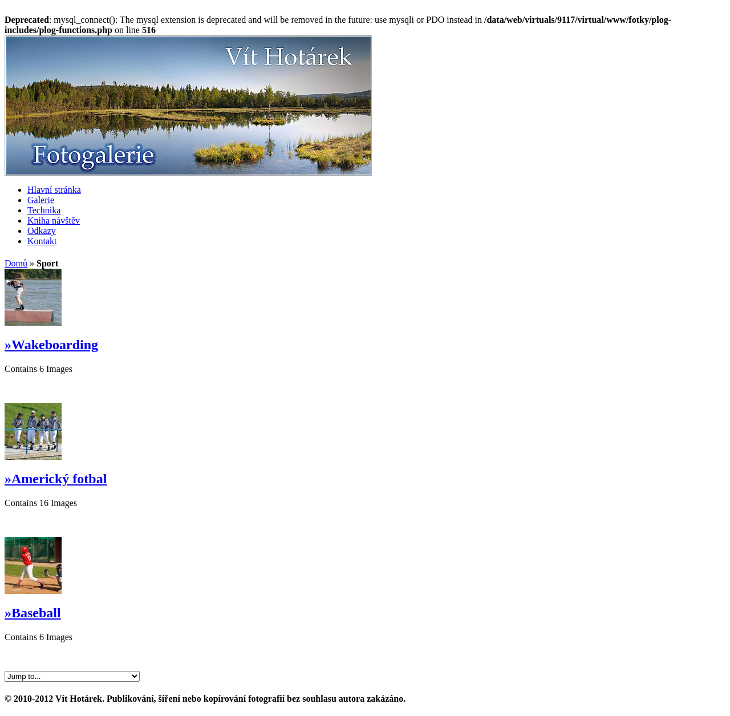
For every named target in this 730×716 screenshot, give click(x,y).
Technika (43, 210)
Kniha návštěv (53, 220)
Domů (16, 263)
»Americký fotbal (56, 478)
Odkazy (41, 231)
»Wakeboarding (51, 344)
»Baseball (33, 612)
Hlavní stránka (54, 190)
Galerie (40, 200)
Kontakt (42, 241)
